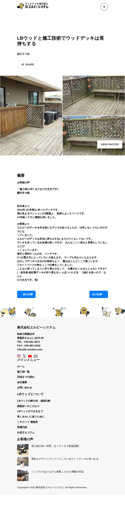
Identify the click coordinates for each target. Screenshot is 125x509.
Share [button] (28, 64)
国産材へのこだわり (28, 406)
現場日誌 (22, 427)
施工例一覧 (23, 371)
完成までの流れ (26, 376)
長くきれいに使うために (31, 416)
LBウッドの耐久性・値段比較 (33, 400)
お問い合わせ (24, 387)
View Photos (110, 144)
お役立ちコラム (26, 432)
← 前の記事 (26, 294)
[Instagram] (19, 356)
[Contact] (35, 356)
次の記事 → (98, 294)
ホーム (21, 366)
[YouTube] (30, 356)
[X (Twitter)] (24, 356)
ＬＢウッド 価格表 (27, 422)
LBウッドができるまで (30, 411)
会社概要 (22, 382)
